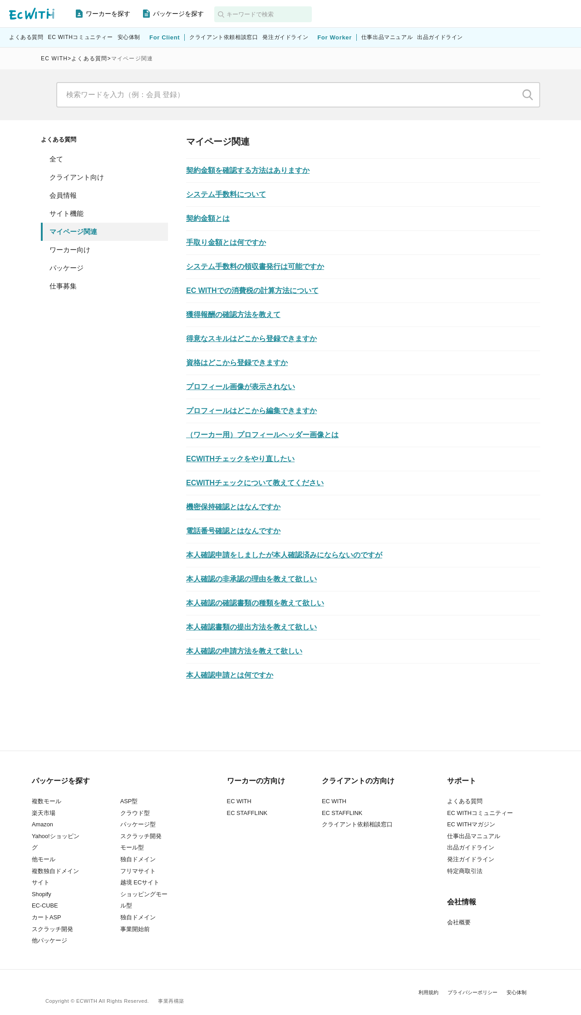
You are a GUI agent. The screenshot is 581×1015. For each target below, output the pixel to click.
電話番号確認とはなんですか (233, 531)
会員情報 (63, 195)
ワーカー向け (69, 250)
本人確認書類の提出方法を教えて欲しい (251, 627)
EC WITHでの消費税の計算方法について (252, 290)
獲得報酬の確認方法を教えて (233, 314)
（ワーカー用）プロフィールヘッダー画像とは (262, 435)
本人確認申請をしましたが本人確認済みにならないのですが (284, 555)
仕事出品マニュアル (387, 37)
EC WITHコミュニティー (80, 37)
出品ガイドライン (440, 37)
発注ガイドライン (285, 37)
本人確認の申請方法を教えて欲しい (244, 651)
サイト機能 (66, 213)
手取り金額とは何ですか (226, 242)
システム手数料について (226, 194)
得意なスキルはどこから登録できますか (251, 338)
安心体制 (129, 37)
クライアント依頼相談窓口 (223, 37)
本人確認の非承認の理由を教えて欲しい (251, 579)
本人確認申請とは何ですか (229, 675)
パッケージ (66, 268)
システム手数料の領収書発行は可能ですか (255, 266)
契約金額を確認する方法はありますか (248, 170)
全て (56, 159)
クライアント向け (76, 177)
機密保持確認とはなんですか (233, 507)
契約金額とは (208, 218)
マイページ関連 (73, 231)
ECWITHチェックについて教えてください (255, 483)
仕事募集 (63, 286)
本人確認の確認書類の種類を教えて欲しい (255, 603)
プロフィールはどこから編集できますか (251, 411)
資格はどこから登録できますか (237, 362)
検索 (527, 94)
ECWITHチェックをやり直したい (240, 459)
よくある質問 (26, 37)
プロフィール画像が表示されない (240, 386)
